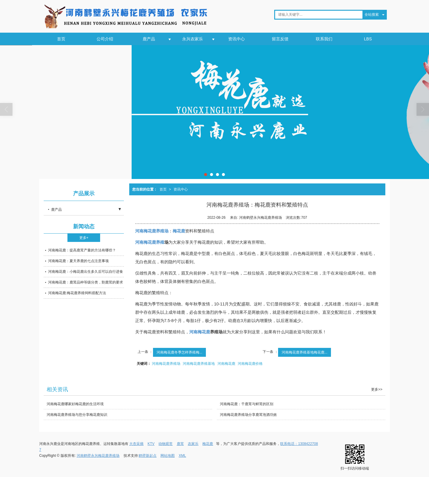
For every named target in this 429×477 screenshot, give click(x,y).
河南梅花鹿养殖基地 (199, 364)
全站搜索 (372, 14)
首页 (61, 39)
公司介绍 (105, 39)
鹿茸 (180, 444)
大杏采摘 (136, 444)
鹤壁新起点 (148, 456)
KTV (151, 444)
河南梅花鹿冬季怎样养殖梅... (179, 352)
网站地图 (167, 456)
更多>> (376, 389)
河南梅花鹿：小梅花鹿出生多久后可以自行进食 (85, 272)
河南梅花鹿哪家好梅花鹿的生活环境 (75, 404)
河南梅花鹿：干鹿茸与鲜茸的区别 (246, 404)
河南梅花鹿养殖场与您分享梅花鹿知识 (77, 415)
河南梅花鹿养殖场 (166, 364)
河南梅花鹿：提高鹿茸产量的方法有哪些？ (82, 250)
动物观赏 (165, 444)
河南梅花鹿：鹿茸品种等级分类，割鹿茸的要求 (85, 282)
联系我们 (324, 39)
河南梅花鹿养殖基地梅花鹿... (304, 352)
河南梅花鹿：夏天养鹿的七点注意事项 (78, 261)
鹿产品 (149, 39)
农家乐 (193, 444)
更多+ (84, 238)
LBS (368, 39)
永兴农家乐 (192, 39)
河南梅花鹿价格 (250, 364)
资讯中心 (236, 39)
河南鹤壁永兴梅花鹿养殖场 (98, 456)
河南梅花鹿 (226, 364)
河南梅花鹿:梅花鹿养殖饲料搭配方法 (77, 293)
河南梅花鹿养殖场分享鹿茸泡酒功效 (248, 415)
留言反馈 (280, 39)
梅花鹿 (207, 444)
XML (182, 456)
